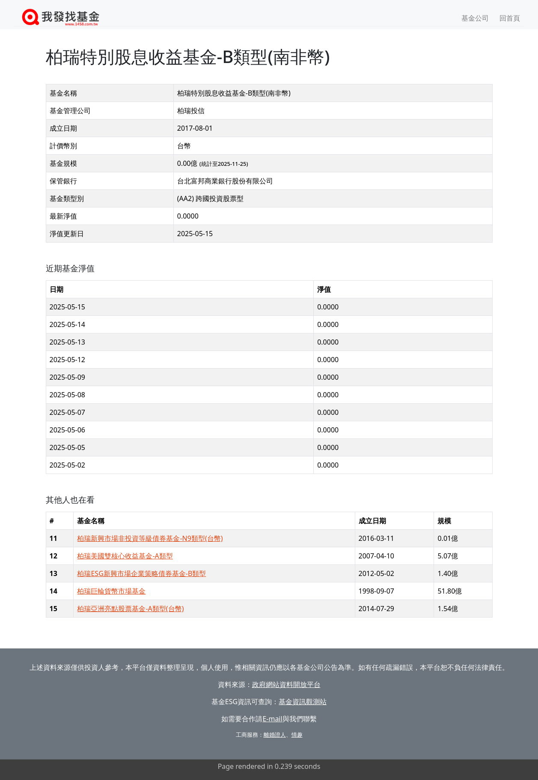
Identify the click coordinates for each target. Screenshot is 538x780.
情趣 (297, 734)
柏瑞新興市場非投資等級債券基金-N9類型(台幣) (150, 538)
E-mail (272, 718)
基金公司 (475, 18)
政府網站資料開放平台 (286, 684)
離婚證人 (275, 734)
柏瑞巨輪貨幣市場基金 (111, 591)
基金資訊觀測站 (303, 701)
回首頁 (509, 18)
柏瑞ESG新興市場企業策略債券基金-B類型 (141, 573)
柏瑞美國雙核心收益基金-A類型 (124, 556)
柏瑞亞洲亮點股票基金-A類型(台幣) (130, 608)
